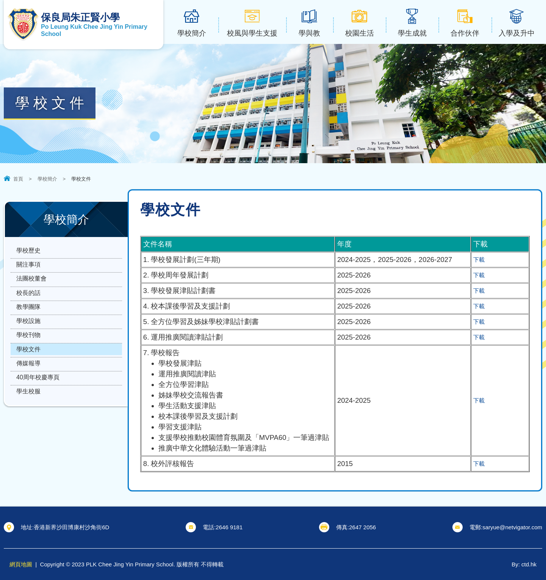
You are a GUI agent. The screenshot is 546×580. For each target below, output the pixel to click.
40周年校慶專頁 (37, 419)
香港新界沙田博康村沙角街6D (71, 527)
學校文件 (28, 382)
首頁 (18, 179)
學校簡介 (47, 179)
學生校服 (28, 438)
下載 (480, 259)
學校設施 (28, 345)
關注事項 (28, 271)
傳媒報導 (28, 401)
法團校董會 (31, 290)
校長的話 (28, 308)
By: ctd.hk (524, 564)
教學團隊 (28, 327)
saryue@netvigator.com (512, 527)
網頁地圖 (20, 564)
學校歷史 (28, 252)
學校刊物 (28, 364)
